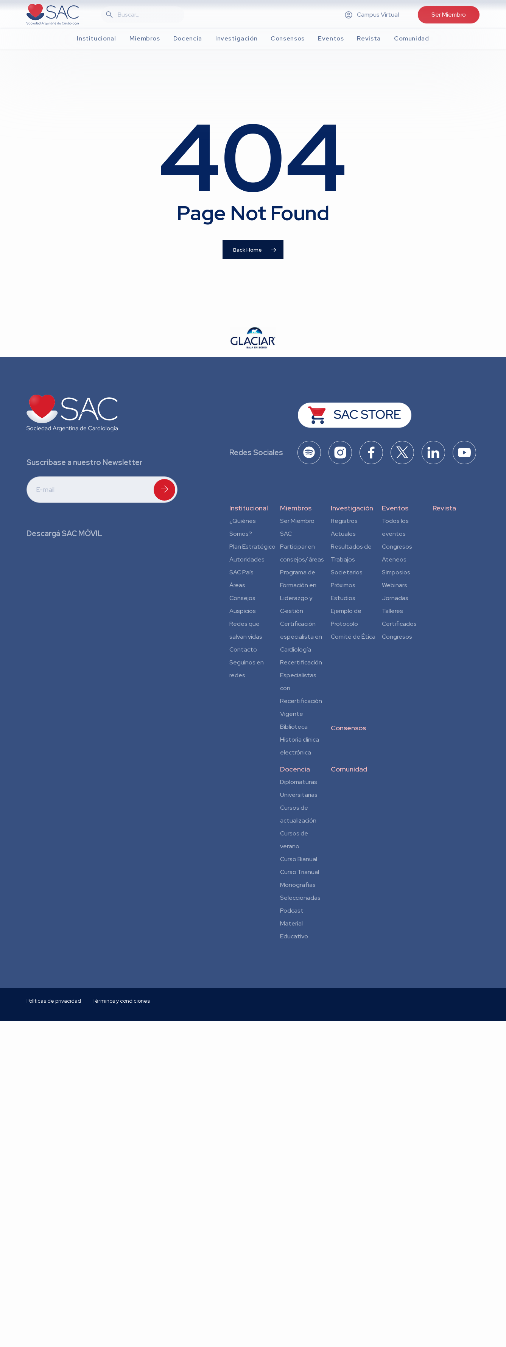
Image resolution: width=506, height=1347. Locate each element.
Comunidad (349, 769)
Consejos (242, 598)
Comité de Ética (353, 637)
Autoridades (247, 559)
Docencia (295, 769)
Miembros (295, 508)
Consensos (348, 727)
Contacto (243, 649)
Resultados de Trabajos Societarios (351, 559)
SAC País (241, 572)
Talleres (392, 611)
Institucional (248, 508)
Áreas (237, 585)
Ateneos (394, 559)
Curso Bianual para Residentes (298, 860)
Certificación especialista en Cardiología (301, 636)
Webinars (394, 585)
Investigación (352, 508)
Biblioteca (294, 727)
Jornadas (395, 598)
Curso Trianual (299, 872)
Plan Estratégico (252, 547)
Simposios (396, 572)
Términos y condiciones (121, 1085)
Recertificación (301, 662)
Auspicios (242, 611)
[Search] (147, 14)
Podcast (292, 911)
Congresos (397, 547)
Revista (444, 508)
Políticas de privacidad (53, 1085)
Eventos (395, 508)
